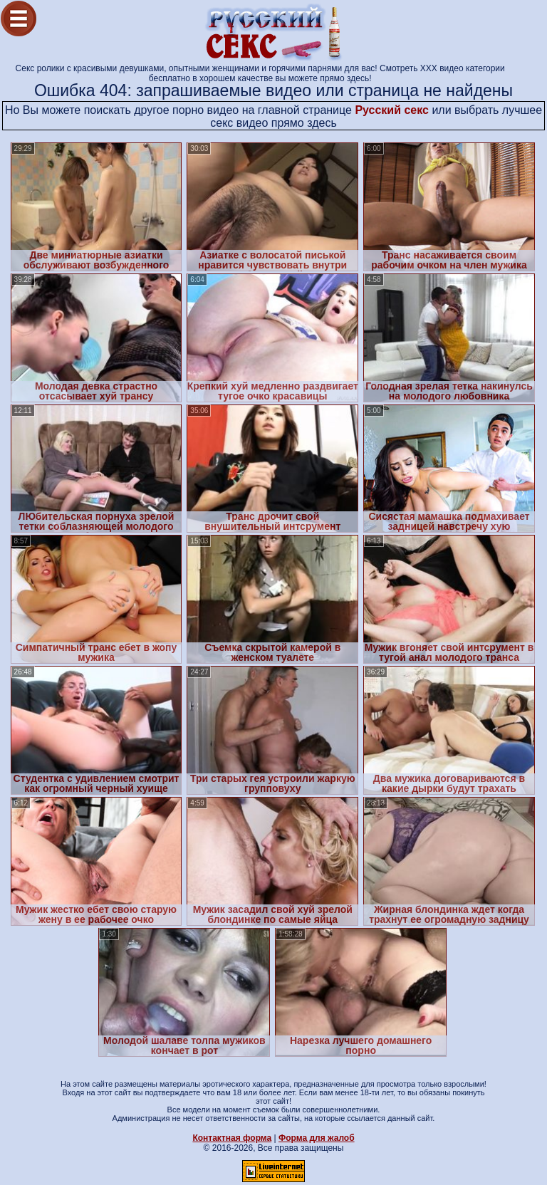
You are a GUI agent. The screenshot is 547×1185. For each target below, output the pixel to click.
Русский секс (392, 110)
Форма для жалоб (316, 1138)
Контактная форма (231, 1138)
